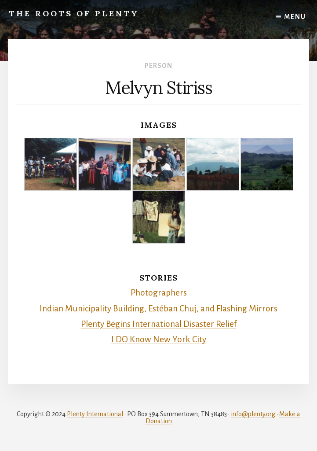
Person (158, 65)
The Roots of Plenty (74, 13)
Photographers (159, 292)
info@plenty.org (253, 414)
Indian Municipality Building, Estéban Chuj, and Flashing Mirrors (158, 308)
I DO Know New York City (158, 339)
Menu (295, 16)
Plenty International (95, 414)
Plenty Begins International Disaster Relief (159, 324)
